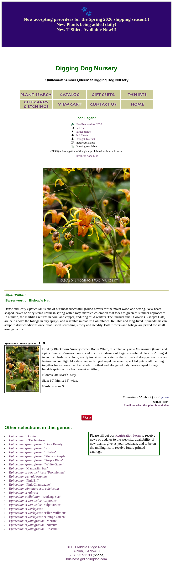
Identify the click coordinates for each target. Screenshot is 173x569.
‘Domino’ (24, 436)
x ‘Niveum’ (34, 525)
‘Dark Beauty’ (36, 444)
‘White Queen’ (37, 464)
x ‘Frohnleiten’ (37, 472)
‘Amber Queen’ (20, 343)
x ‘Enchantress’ (27, 440)
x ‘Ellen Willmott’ (37, 513)
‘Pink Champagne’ (30, 484)
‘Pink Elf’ (24, 480)
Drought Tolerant (85, 138)
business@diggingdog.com (86, 559)
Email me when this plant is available (146, 405)
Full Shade (82, 135)
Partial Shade (83, 131)
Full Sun (80, 128)
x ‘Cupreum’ (33, 501)
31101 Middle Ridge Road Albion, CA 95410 (86, 549)
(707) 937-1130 (80, 555)
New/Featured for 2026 (89, 124)
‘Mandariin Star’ (28, 468)
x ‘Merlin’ (33, 521)
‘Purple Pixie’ (36, 460)
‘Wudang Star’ (35, 496)
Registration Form (128, 435)
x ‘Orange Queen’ (37, 517)
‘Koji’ (31, 448)
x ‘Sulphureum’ (35, 505)
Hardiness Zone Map (86, 155)
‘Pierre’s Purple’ (38, 456)
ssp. (34, 488)
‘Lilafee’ (32, 452)
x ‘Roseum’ (34, 529)
